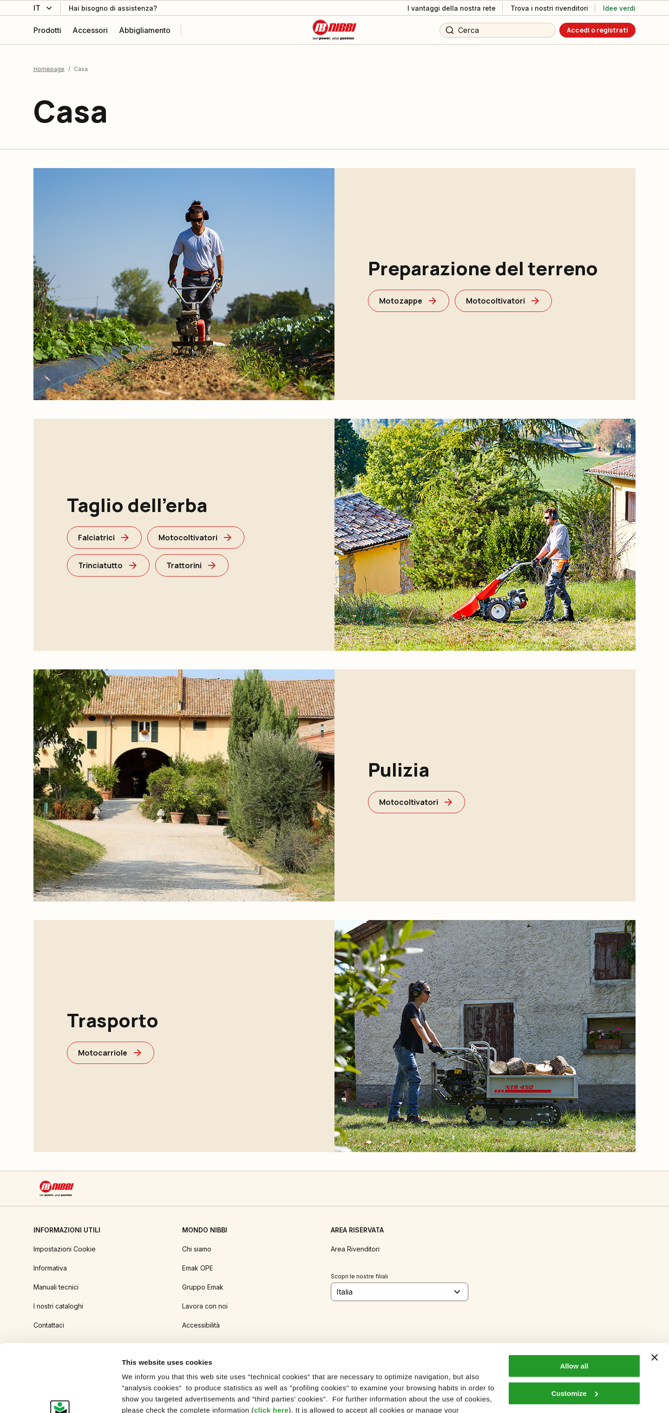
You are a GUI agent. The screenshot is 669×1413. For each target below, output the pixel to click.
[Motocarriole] (110, 1053)
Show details (143, 1395)
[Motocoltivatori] (503, 301)
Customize (574, 1330)
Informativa (50, 1268)
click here (271, 1347)
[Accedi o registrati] (597, 30)
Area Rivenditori (355, 1249)
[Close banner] (654, 1294)
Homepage (49, 68)
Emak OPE (197, 1268)
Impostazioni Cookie (64, 1249)
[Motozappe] (408, 301)
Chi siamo (196, 1249)
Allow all (574, 1303)
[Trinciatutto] (108, 565)
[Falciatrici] (104, 537)
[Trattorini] (192, 565)
